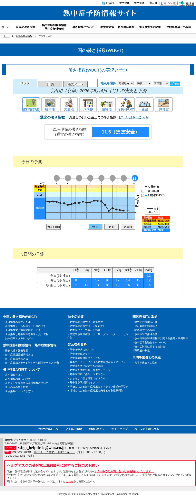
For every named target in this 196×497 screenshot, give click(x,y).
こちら (70, 481)
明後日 (128, 227)
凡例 (156, 224)
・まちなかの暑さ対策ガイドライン (87, 378)
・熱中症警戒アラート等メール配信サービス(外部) (31, 362)
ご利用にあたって (48, 429)
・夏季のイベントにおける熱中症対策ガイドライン (96, 362)
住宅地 (107, 104)
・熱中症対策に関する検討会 (148, 346)
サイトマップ (119, 429)
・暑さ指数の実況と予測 (17, 322)
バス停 (88, 104)
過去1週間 (53, 227)
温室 (145, 104)
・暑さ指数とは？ (13, 374)
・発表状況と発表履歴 (15, 350)
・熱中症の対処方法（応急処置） (86, 326)
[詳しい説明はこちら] (134, 117)
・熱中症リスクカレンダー (18, 338)
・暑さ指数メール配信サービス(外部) (24, 326)
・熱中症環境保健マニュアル (83, 357)
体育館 (164, 104)
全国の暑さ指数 (24, 36)
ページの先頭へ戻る (146, 429)
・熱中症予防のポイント (81, 349)
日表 (50, 84)
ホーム (6, 36)
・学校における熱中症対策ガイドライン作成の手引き (97, 386)
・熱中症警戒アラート (80, 353)
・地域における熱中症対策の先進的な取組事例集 (95, 390)
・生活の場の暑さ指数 (15, 387)
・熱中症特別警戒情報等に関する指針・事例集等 (160, 338)
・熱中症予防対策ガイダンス (83, 382)
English (110, 3)
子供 (126, 104)
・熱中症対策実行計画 (144, 322)
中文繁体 (139, 3)
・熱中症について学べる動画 (83, 330)
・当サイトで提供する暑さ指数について (25, 383)
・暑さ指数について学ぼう (18, 391)
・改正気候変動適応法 (144, 326)
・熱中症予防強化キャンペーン (150, 342)
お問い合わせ (96, 429)
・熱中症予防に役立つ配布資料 (85, 366)
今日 (95, 227)
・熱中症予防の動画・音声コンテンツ (89, 370)
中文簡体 (124, 3)
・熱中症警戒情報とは (15, 358)
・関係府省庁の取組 (143, 330)
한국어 (153, 3)
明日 (111, 227)
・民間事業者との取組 (144, 362)
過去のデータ (75, 84)
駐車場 (50, 104)
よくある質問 (73, 429)
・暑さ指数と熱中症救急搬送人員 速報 (25, 334)
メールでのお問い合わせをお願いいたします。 (125, 471)
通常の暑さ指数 (31, 104)
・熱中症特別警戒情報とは (18, 354)
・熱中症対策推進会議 (144, 334)
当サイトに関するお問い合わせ (54, 452)
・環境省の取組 (141, 350)
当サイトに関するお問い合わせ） (91, 448)
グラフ (25, 83)
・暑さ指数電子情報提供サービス (22, 330)
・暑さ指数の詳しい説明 (17, 378)
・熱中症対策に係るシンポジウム (86, 374)
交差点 (69, 104)
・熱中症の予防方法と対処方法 (85, 322)
